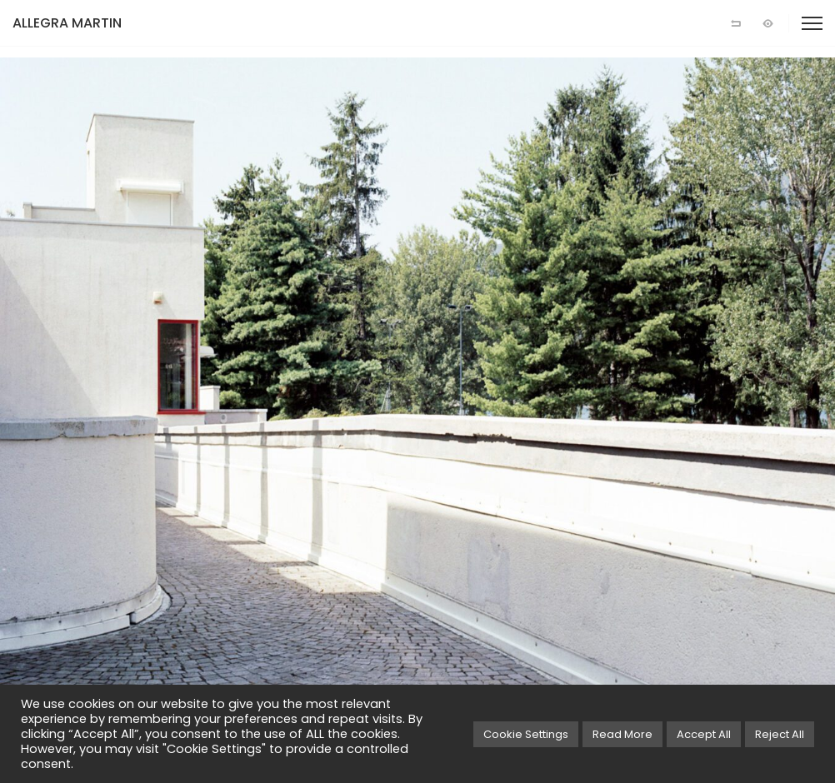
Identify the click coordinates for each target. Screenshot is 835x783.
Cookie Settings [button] (525, 734)
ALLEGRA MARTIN (67, 22)
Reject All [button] (779, 734)
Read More (622, 734)
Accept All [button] (704, 734)
